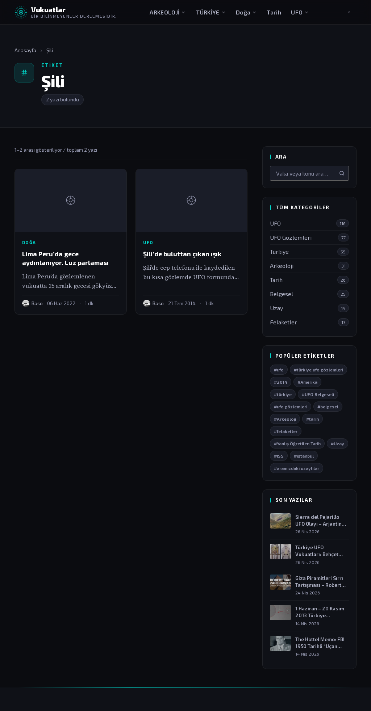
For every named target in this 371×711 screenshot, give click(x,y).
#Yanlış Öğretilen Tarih (297, 443)
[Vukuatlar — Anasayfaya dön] (65, 12)
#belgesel (327, 406)
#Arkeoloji (285, 419)
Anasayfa (25, 50)
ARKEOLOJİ (168, 12)
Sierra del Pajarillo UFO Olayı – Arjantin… (320, 520)
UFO (300, 12)
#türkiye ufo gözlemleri (318, 370)
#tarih (312, 419)
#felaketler (285, 431)
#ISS (279, 456)
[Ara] (342, 173)
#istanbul (304, 456)
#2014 (280, 382)
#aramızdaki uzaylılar (296, 468)
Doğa (246, 12)
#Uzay (337, 443)
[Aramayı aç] (349, 12)
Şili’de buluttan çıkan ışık (182, 254)
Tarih (274, 12)
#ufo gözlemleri (290, 406)
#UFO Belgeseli (318, 394)
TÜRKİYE (211, 12)
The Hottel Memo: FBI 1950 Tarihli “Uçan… (320, 642)
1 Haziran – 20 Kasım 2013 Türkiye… (319, 612)
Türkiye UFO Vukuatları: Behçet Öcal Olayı (316, 551)
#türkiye (283, 394)
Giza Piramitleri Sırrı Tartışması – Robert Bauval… (319, 582)
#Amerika (307, 382)
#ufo (279, 370)
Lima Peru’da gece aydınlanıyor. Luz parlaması (65, 258)
